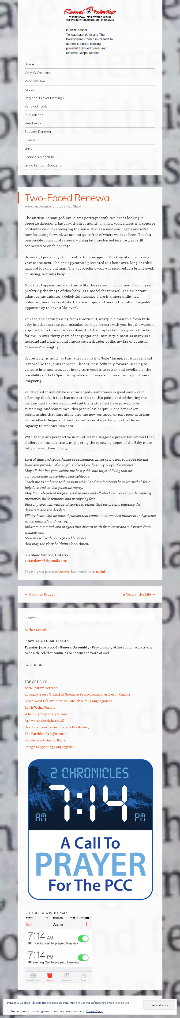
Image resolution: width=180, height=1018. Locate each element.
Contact (31, 140)
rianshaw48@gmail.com (46, 560)
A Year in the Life (139, 594)
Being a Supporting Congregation (50, 746)
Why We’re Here (37, 72)
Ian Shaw (74, 206)
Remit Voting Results (40, 707)
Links (28, 148)
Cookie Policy (94, 1011)
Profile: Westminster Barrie (46, 740)
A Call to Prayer (40, 594)
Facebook (33, 665)
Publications (34, 115)
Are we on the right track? (45, 720)
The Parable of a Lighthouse (45, 733)
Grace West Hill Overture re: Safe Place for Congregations (68, 701)
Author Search (36, 629)
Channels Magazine (40, 157)
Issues (29, 89)
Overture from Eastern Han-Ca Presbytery (57, 727)
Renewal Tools (36, 106)
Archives (63, 572)
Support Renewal (38, 132)
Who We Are (35, 81)
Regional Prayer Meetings (44, 98)
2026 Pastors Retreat (41, 687)
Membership (34, 123)
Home (29, 64)
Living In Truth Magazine (43, 165)
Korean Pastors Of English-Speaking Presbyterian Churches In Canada (77, 694)
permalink (98, 572)
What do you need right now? (46, 714)
